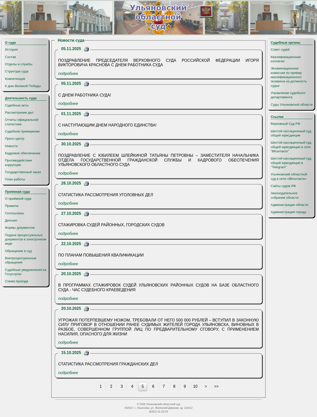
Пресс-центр (14, 138)
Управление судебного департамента (288, 95)
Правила (11, 206)
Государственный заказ (23, 172)
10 (195, 386)
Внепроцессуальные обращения (20, 260)
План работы (15, 179)
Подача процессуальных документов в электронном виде (25, 239)
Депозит (11, 220)
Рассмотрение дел (19, 112)
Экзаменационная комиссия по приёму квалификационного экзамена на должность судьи (289, 76)
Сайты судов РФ (283, 186)
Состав (10, 57)
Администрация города (288, 212)
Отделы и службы (18, 64)
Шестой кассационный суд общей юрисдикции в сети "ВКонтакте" (291, 147)
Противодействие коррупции (18, 162)
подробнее (68, 73)
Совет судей (280, 49)
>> (216, 386)
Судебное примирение (22, 131)
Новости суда (71, 40)
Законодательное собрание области (284, 195)
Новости (11, 146)
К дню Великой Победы (23, 86)
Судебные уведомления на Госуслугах (25, 272)
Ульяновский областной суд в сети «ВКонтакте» (289, 176)
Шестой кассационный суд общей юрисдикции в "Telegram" (291, 163)
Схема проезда (16, 281)
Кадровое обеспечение (22, 153)
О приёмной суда (18, 198)
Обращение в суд (18, 251)
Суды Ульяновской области (292, 104)
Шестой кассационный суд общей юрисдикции (291, 133)
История (11, 49)
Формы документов (19, 227)
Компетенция (15, 79)
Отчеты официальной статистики (21, 122)
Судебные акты (17, 105)
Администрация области (289, 205)
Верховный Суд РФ (285, 124)
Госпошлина (14, 213)
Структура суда (16, 71)
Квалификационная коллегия (286, 59)
